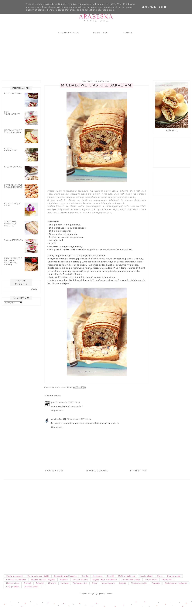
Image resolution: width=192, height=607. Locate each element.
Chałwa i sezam (31, 587)
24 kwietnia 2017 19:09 (68, 402)
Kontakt (128, 33)
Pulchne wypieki (80, 579)
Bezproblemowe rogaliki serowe (13, 186)
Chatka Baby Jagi (13, 167)
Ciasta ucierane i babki (38, 576)
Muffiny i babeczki (126, 576)
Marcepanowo (108, 583)
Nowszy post (54, 471)
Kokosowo (98, 576)
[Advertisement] (82, 54)
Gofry (94, 583)
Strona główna (68, 33)
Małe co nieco (12, 583)
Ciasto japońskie (13, 240)
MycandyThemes (105, 594)
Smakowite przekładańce (65, 576)
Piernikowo (167, 579)
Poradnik (156, 583)
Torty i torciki (151, 579)
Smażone (64, 579)
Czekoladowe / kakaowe (176, 583)
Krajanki (65, 583)
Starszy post (139, 471)
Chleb (160, 576)
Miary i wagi (101, 33)
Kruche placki (146, 576)
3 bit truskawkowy (12, 113)
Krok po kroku (12, 587)
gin (53, 402)
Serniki (110, 576)
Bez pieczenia (173, 576)
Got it (162, 7)
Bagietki (40, 583)
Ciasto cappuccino (10, 150)
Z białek (27, 583)
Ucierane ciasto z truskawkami (13, 131)
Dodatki (122, 583)
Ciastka (84, 576)
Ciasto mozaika (13, 94)
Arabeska (96, 16)
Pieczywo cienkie (139, 583)
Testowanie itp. (80, 583)
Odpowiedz (57, 410)
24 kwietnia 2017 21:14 (79, 419)
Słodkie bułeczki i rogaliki (43, 579)
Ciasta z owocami (14, 576)
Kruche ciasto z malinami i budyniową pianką (13, 261)
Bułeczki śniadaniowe (16, 579)
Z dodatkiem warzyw (131, 579)
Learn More (149, 7)
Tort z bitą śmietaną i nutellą (10, 224)
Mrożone (52, 583)
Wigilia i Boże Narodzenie (105, 579)
